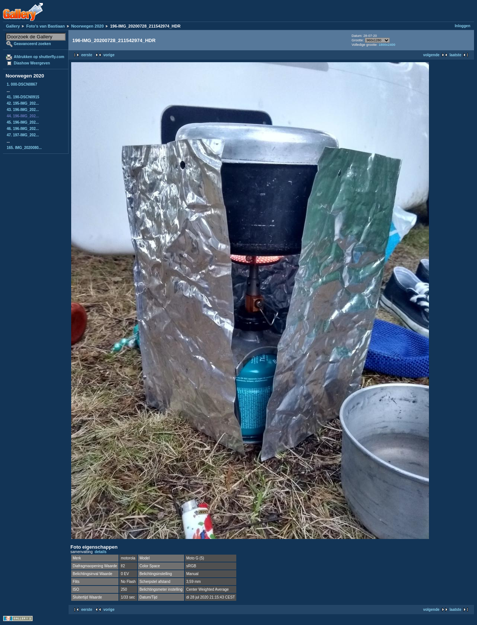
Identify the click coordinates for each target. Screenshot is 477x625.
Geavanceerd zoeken (32, 44)
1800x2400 (387, 45)
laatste (455, 55)
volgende (431, 55)
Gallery (13, 26)
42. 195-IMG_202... (23, 103)
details (101, 552)
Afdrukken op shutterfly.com (39, 57)
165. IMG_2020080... (24, 148)
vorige (108, 55)
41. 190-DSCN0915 (23, 97)
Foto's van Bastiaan (45, 26)
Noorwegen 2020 (87, 26)
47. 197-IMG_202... (23, 135)
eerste (86, 55)
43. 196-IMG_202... (23, 110)
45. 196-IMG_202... (23, 122)
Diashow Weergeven (32, 63)
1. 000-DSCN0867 (22, 84)
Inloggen (462, 26)
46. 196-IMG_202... (23, 129)
